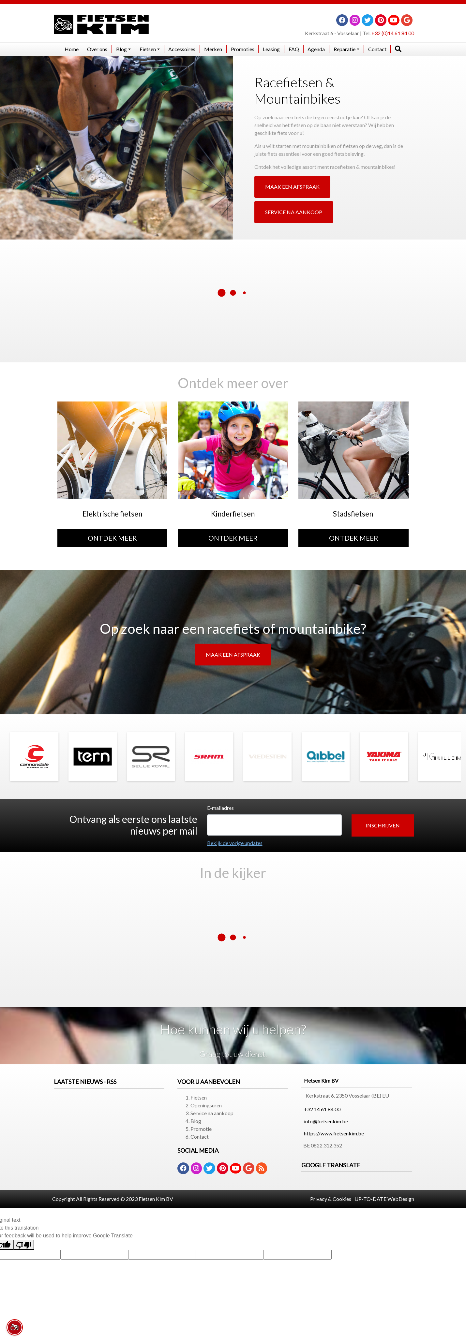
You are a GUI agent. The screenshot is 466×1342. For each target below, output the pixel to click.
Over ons (97, 49)
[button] (383, 825)
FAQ (294, 49)
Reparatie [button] (344, 49)
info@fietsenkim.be (326, 1121)
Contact (377, 49)
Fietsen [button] (148, 49)
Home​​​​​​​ (72, 49)
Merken (213, 49)
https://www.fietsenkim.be (334, 1133)
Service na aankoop (211, 1113)
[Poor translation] (23, 1245)
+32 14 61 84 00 (322, 1109)
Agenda (316, 49)
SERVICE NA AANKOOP (293, 212)
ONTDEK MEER (112, 538)
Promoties (242, 49)
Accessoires (181, 49)
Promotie (201, 1129)
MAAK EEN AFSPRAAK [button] (292, 186)
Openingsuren (206, 1105)
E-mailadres (220, 808)
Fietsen (198, 1097)
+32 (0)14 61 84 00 (392, 33)
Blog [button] (121, 49)
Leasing (271, 49)
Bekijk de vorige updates (235, 843)
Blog (195, 1121)
